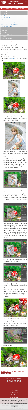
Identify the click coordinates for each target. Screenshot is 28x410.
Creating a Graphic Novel (6, 26)
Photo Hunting (4, 16)
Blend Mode (4, 30)
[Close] (26, 400)
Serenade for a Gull (5, 17)
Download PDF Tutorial (7, 38)
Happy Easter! (4, 19)
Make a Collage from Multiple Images (9, 24)
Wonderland (4, 21)
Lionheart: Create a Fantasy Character (9, 23)
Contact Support (14, 397)
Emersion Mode (5, 32)
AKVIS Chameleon (5, 51)
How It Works (5, 11)
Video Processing (14, 392)
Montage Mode (5, 14)
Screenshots (4, 36)
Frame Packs (14, 395)
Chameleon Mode (5, 28)
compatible (11, 58)
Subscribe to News (14, 385)
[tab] (14, 12)
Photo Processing (14, 390)
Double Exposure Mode (7, 34)
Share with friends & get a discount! (14, 378)
